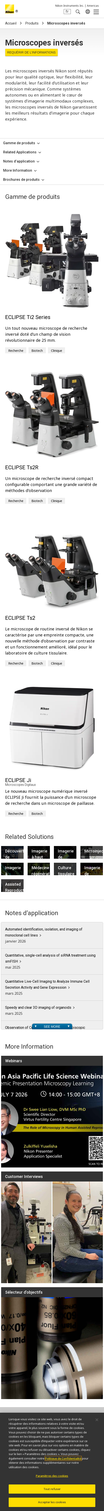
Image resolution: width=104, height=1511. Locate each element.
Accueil (10, 23)
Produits (32, 23)
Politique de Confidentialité (63, 1459)
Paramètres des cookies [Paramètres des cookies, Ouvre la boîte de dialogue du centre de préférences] (52, 1476)
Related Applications (20, 152)
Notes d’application (19, 161)
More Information (17, 170)
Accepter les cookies (52, 1503)
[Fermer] (97, 1420)
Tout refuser (52, 1489)
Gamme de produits (19, 143)
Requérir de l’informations (31, 52)
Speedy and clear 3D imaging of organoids (38, 1007)
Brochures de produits (21, 179)
